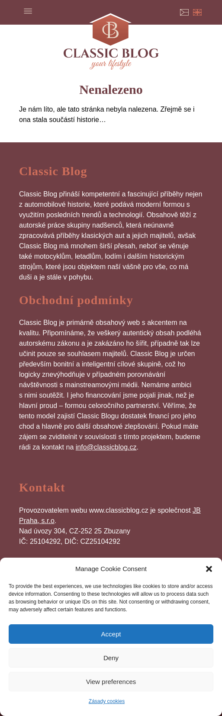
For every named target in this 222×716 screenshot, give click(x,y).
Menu (27, 10)
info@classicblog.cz (106, 447)
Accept (111, 634)
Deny (111, 657)
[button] (209, 569)
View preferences (111, 681)
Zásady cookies (107, 701)
